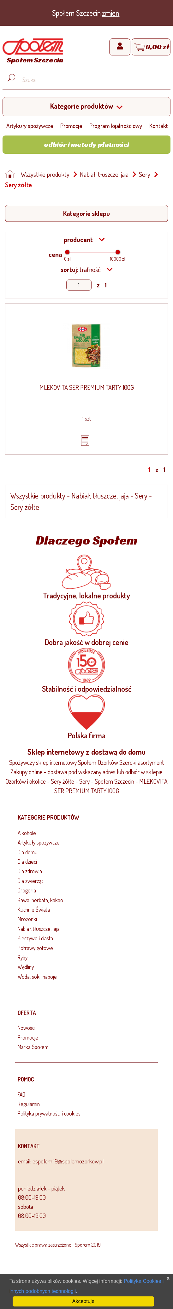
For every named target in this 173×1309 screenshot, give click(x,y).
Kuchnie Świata (34, 909)
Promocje (71, 126)
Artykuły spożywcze (29, 126)
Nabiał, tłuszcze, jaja (104, 174)
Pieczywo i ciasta (35, 938)
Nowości (26, 1027)
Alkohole (27, 832)
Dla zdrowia (30, 871)
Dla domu (28, 852)
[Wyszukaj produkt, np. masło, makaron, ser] (91, 79)
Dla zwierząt (30, 880)
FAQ (21, 1094)
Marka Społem (33, 1046)
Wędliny (26, 966)
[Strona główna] (33, 52)
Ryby (22, 957)
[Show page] (79, 285)
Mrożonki (27, 918)
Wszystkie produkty (45, 174)
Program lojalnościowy (115, 126)
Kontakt (158, 126)
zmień (110, 13)
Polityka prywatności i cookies (49, 1113)
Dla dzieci (27, 861)
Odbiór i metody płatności (86, 144)
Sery (144, 174)
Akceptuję (83, 1301)
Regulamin (29, 1103)
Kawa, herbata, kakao (40, 900)
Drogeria (27, 890)
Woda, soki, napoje (37, 976)
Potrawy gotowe (35, 947)
